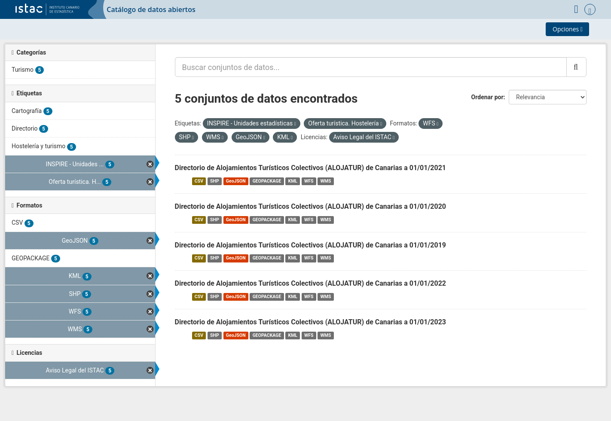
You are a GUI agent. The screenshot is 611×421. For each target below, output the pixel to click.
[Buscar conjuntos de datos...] (371, 67)
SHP (214, 181)
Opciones (568, 29)
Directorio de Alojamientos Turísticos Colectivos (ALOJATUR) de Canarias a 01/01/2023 (310, 322)
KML (292, 181)
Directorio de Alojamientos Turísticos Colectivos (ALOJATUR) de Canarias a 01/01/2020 (310, 206)
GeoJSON (236, 181)
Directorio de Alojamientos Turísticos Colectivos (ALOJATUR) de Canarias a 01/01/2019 (310, 245)
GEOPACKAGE (267, 181)
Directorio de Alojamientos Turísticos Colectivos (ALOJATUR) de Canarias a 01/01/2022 (310, 283)
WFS (308, 181)
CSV (199, 181)
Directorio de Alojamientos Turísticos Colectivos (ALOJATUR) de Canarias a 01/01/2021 (310, 168)
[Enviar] (576, 67)
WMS (326, 181)
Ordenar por (487, 97)
